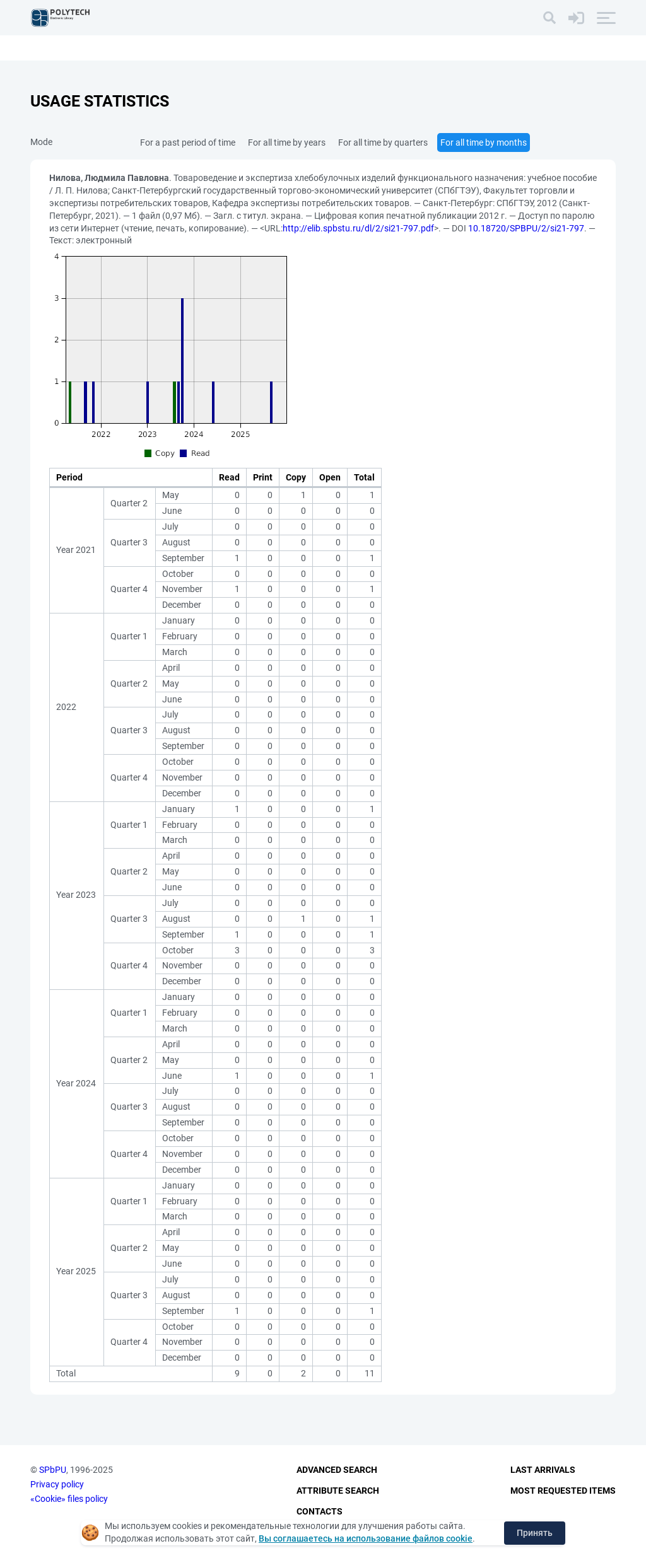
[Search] (549, 17)
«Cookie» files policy (69, 1499)
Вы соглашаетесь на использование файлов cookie (366, 1538)
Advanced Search (337, 1470)
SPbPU (52, 1470)
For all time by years (287, 142)
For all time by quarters (383, 142)
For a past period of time (187, 142)
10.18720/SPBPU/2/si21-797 (526, 228)
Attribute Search (338, 1490)
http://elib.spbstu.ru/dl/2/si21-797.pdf (358, 228)
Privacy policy (57, 1484)
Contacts (320, 1511)
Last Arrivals (542, 1470)
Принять (535, 1533)
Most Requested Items (563, 1490)
